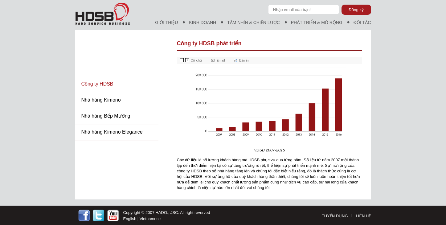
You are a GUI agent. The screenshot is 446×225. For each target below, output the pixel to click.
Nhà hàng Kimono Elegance (112, 132)
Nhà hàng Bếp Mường (105, 116)
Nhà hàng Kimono (101, 99)
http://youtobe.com (113, 215)
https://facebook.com (84, 215)
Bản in (244, 60)
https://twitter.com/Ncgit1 (98, 215)
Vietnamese (150, 218)
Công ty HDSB (97, 83)
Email (220, 60)
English (130, 218)
